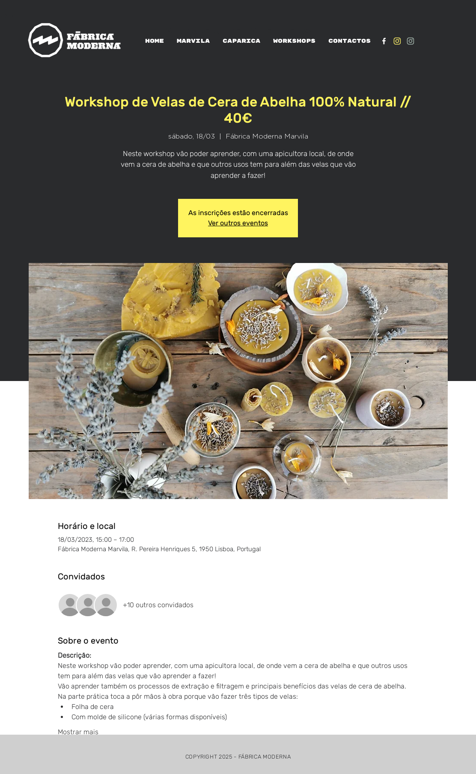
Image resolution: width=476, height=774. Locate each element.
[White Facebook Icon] (384, 41)
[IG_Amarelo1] (397, 41)
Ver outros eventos (238, 223)
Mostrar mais (78, 732)
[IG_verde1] (410, 41)
